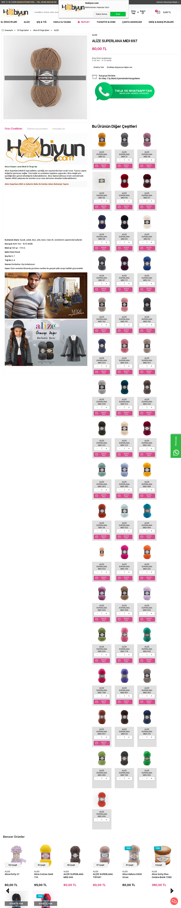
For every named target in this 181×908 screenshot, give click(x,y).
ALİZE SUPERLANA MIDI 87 (123, 234)
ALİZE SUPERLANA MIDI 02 (101, 153)
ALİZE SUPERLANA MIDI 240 (101, 356)
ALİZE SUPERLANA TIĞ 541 (73, 701)
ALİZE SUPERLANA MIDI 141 (167, 234)
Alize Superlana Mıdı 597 (145, 559)
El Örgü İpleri (9, 22)
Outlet (85, 22)
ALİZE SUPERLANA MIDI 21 (123, 153)
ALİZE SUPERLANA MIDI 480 (123, 397)
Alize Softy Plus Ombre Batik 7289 (132, 701)
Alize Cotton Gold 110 (14, 701)
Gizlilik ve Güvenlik (40, 830)
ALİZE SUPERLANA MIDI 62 (101, 234)
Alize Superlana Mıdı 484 (123, 437)
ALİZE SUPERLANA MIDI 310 (145, 356)
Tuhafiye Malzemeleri (11, 825)
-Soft (73, 904)
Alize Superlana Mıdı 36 (167, 397)
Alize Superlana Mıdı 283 (123, 559)
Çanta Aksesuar (132, 22)
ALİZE (7, 697)
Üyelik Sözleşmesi (40, 816)
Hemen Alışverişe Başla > (167, 2)
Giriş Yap (133, 12)
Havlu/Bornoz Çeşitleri (12, 821)
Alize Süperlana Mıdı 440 (123, 478)
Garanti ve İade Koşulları (42, 825)
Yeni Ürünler (67, 816)
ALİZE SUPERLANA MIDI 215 (101, 599)
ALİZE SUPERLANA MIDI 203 (167, 275)
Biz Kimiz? (96, 812)
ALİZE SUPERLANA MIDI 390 (167, 356)
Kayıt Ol (142, 12)
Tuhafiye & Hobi (106, 22)
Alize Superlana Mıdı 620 (101, 518)
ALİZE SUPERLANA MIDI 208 (145, 315)
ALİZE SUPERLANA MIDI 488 (145, 397)
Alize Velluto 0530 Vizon (102, 701)
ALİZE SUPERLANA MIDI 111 (145, 234)
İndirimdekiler (68, 821)
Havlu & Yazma (62, 22)
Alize (27, 22)
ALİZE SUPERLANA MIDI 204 (101, 315)
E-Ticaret (81, 904)
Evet (118, 14)
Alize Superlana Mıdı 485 (123, 599)
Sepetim (65, 830)
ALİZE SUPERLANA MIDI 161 (123, 275)
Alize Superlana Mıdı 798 (167, 518)
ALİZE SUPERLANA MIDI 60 (167, 194)
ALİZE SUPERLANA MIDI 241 (123, 356)
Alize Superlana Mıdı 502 (145, 437)
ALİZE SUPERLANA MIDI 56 (101, 194)
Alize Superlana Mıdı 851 (101, 559)
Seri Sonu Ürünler (10, 830)
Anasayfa (66, 812)
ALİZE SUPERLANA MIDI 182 (145, 275)
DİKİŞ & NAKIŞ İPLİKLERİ (161, 22)
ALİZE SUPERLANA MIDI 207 (123, 315)
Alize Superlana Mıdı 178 (123, 518)
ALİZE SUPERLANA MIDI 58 (145, 194)
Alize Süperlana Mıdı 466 (145, 478)
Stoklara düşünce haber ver (119, 67)
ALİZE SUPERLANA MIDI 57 (123, 194)
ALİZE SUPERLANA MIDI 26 (167, 559)
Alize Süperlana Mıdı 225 (101, 478)
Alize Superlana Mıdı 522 (101, 437)
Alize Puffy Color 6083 (161, 701)
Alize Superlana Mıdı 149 (167, 437)
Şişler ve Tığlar (8, 816)
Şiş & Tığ (42, 22)
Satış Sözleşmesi (39, 821)
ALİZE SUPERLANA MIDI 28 (145, 153)
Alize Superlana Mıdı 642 (145, 518)
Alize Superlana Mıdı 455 (167, 599)
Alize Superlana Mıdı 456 (101, 640)
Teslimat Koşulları (39, 812)
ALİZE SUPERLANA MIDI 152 (101, 275)
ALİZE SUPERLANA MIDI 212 (167, 315)
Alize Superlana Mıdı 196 (145, 599)
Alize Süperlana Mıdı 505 (167, 478)
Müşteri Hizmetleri (70, 825)
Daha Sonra (101, 14)
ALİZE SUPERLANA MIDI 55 (167, 153)
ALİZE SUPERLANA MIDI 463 (101, 397)
